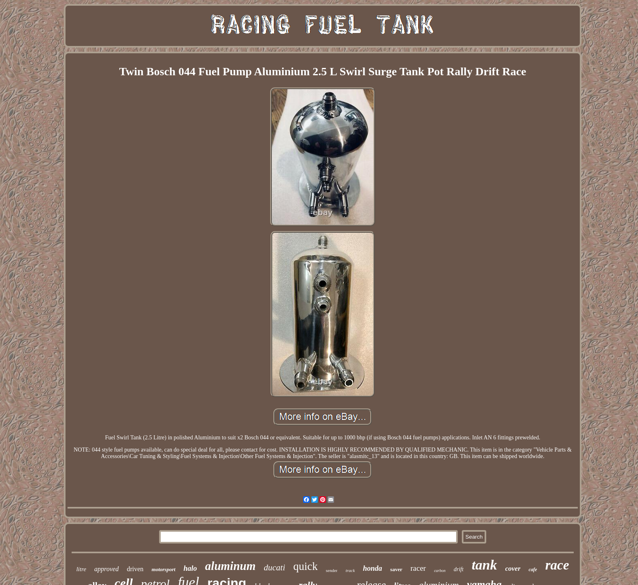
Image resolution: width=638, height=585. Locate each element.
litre (81, 569)
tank (484, 564)
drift (458, 569)
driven (135, 568)
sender (332, 570)
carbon (440, 570)
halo (190, 568)
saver (396, 569)
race (557, 565)
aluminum (230, 565)
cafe (533, 569)
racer (418, 568)
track (350, 570)
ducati (274, 567)
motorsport (164, 569)
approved (106, 568)
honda (372, 568)
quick (305, 566)
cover (513, 568)
